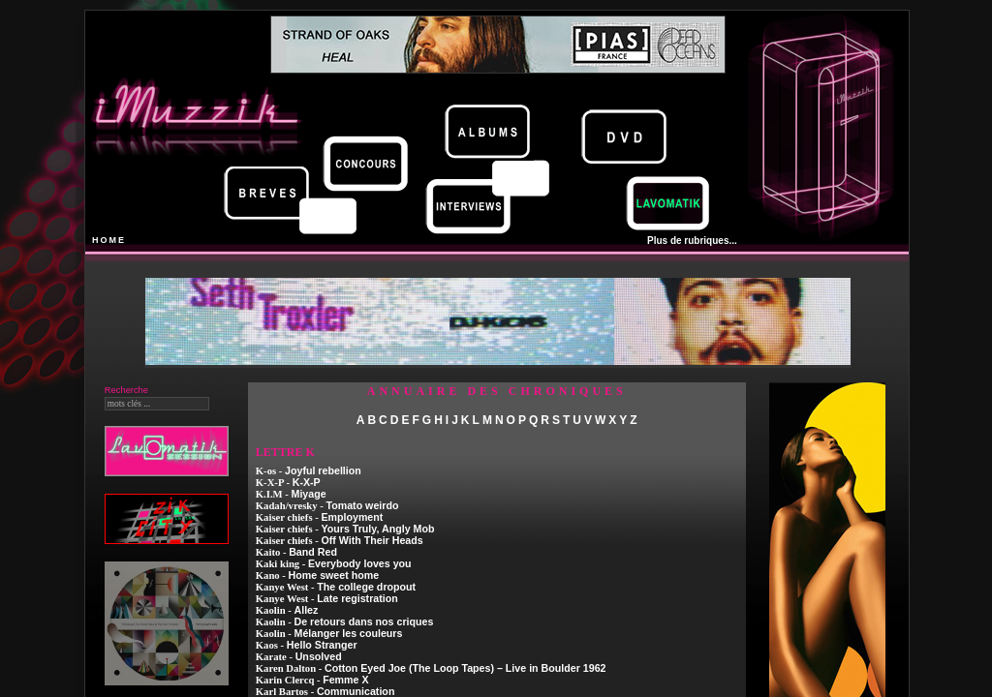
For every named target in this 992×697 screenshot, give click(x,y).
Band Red (313, 552)
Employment (352, 517)
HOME (109, 240)
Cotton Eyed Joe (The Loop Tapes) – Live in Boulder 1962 (465, 668)
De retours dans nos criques (364, 621)
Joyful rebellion (323, 470)
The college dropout (366, 586)
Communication (356, 691)
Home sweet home (334, 575)
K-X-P (307, 482)
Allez (306, 610)
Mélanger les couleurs (348, 633)
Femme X (345, 679)
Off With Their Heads (371, 540)
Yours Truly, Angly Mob (377, 528)
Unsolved (318, 656)
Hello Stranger (322, 645)
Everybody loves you (360, 563)
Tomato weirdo (362, 505)
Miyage (309, 494)
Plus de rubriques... (692, 240)
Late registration (357, 598)
